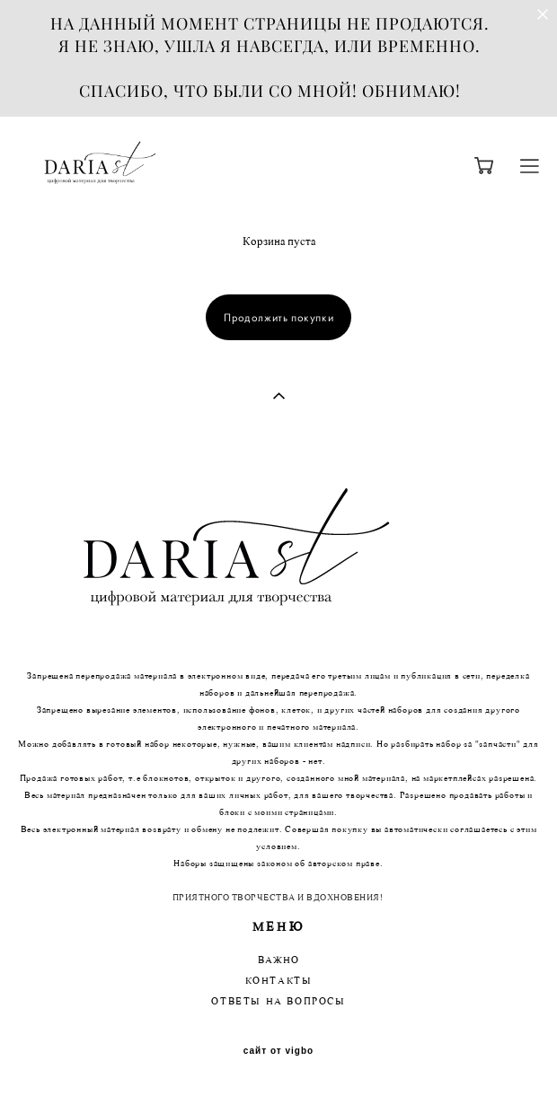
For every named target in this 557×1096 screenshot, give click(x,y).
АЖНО (282, 961)
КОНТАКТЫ (279, 981)
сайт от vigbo (278, 1051)
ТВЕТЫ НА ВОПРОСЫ (283, 1002)
